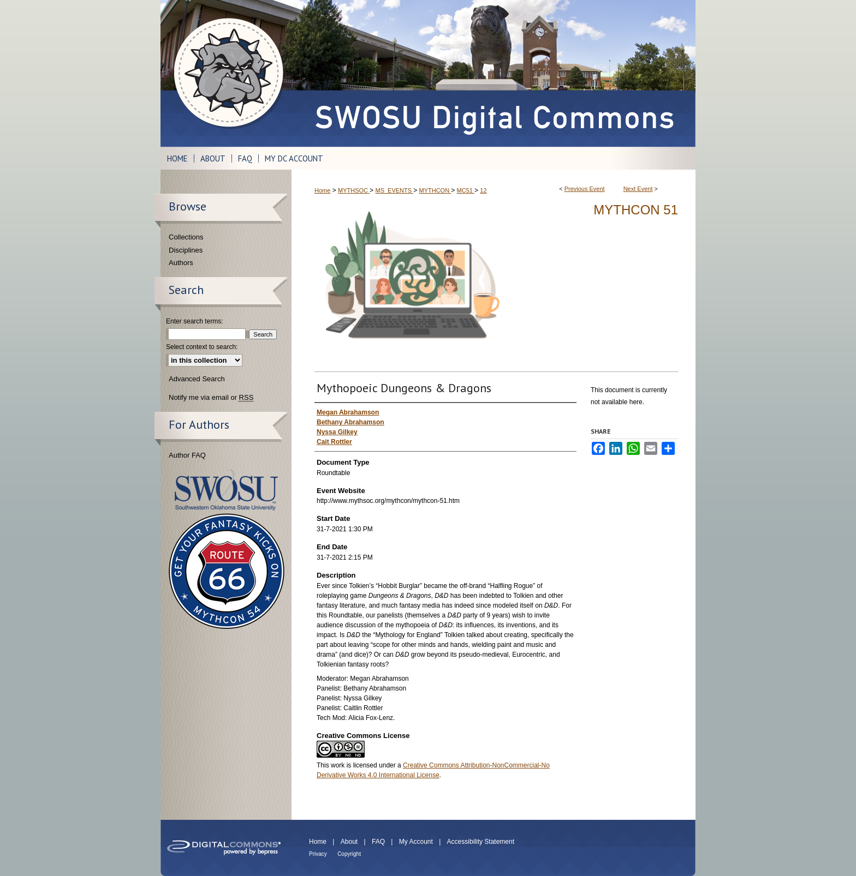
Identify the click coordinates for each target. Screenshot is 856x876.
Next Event (638, 188)
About (349, 841)
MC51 (465, 190)
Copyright (349, 854)
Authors (181, 263)
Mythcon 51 (635, 209)
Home (322, 190)
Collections (186, 237)
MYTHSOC (354, 190)
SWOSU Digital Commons (494, 73)
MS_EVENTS (394, 190)
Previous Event (584, 188)
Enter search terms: (194, 321)
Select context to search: (201, 347)
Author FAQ (187, 455)
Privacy (318, 854)
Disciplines (186, 250)
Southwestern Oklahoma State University (226, 490)
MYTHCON (435, 190)
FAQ (378, 841)
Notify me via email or (211, 397)
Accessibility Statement (480, 841)
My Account (416, 841)
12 (483, 190)
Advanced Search (197, 379)
